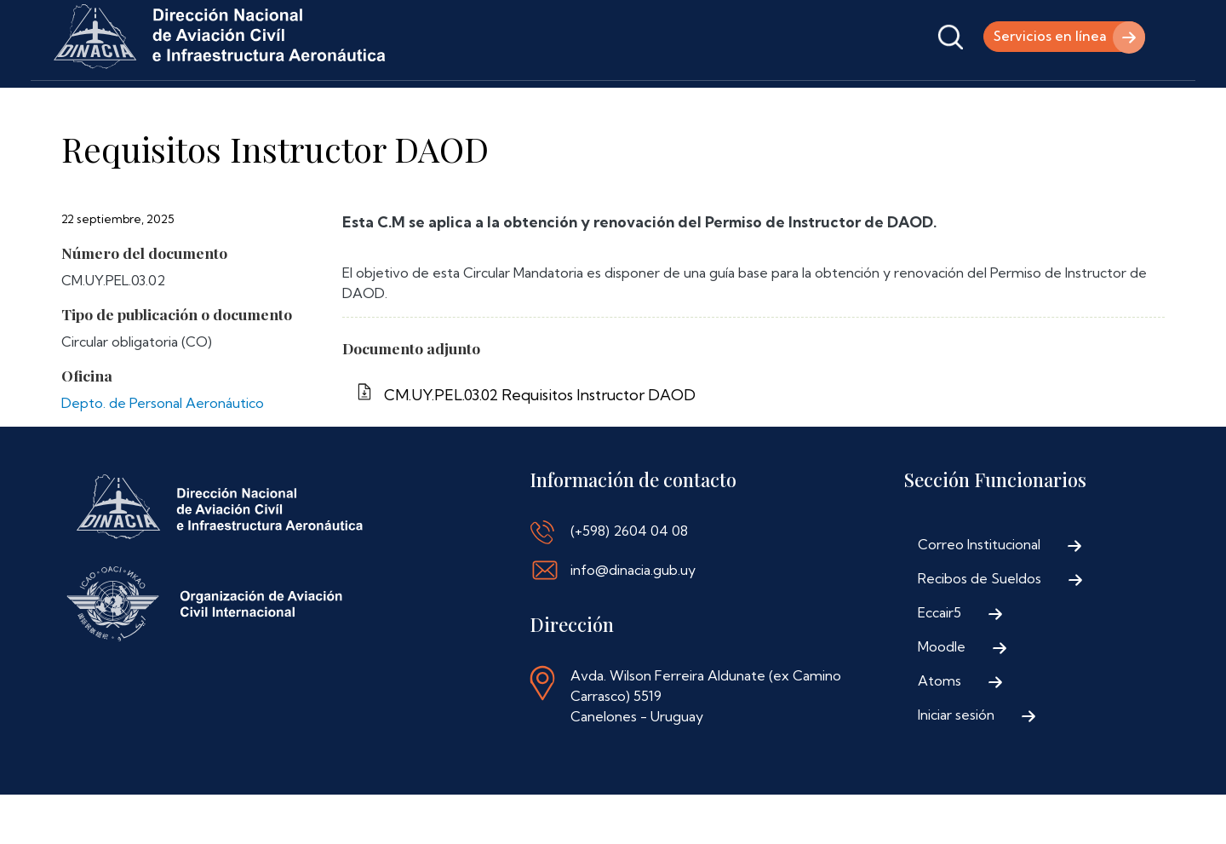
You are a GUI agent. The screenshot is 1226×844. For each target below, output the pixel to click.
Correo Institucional (979, 593)
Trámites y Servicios (303, 104)
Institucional (167, 104)
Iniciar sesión (956, 763)
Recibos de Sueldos (979, 627)
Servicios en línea (1046, 36)
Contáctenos (617, 104)
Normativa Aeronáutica (471, 104)
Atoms (939, 729)
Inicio (75, 104)
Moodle (941, 695)
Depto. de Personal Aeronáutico (162, 452)
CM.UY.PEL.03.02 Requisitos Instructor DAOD (540, 444)
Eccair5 (939, 661)
